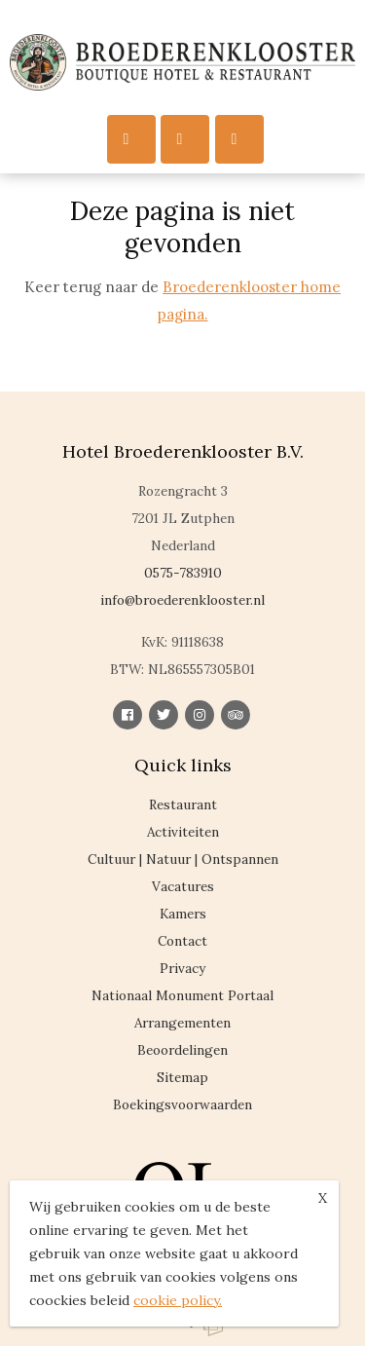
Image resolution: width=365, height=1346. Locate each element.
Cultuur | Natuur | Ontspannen (183, 859)
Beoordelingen (182, 1050)
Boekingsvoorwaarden (182, 1104)
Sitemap (182, 1077)
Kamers (183, 913)
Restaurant (183, 804)
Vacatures (183, 886)
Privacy (182, 968)
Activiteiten (183, 832)
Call (180, 139)
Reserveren (234, 139)
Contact (182, 941)
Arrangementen (182, 1022)
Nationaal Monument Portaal (182, 995)
